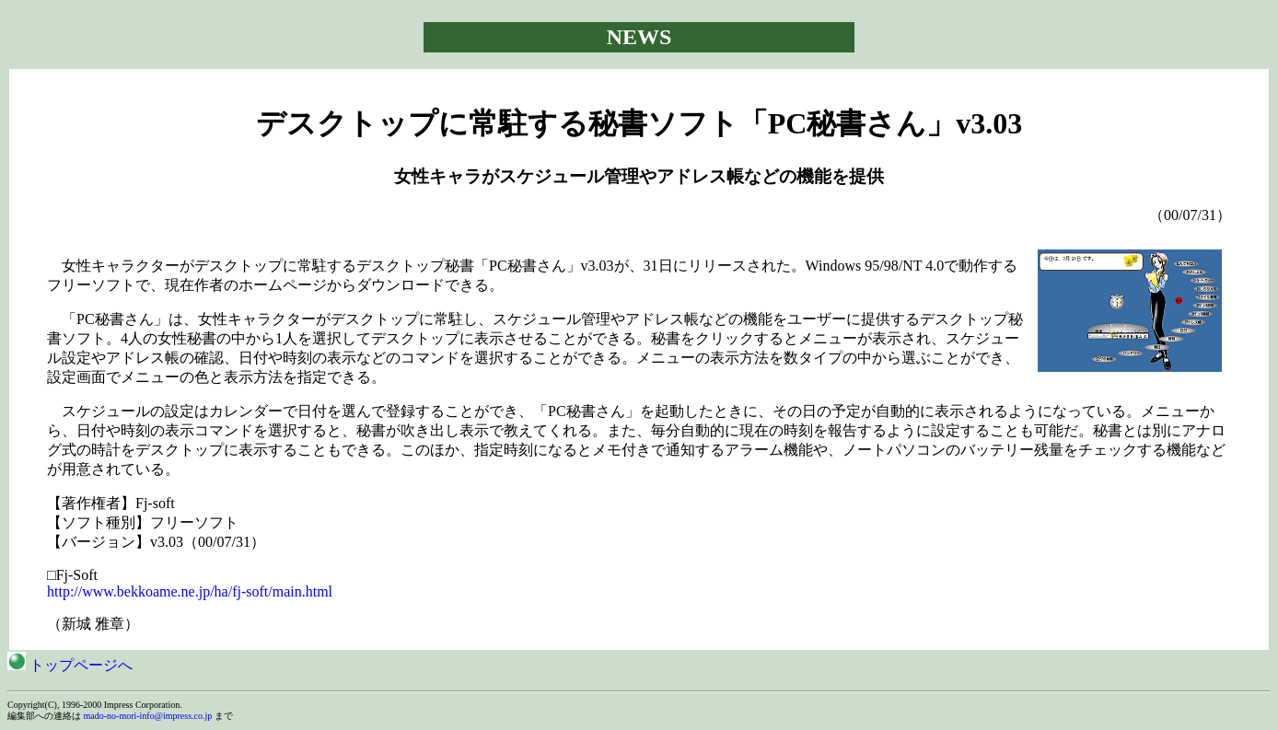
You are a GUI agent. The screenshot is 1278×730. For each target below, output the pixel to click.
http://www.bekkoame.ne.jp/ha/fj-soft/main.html (189, 591)
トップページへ (70, 665)
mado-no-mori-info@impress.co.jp (148, 716)
